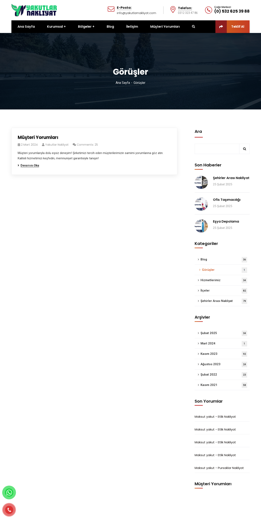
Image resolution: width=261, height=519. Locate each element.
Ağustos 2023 (224, 364)
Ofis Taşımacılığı (226, 199)
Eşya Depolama (226, 221)
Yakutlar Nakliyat (57, 145)
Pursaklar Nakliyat (231, 468)
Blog (224, 259)
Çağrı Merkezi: (222, 7)
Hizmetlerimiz (224, 280)
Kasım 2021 (224, 385)
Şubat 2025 (224, 333)
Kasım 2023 (224, 354)
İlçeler (224, 291)
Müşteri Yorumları (38, 137)
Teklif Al (229, 26)
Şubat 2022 (224, 375)
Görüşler (224, 270)
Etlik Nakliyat (227, 416)
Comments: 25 (87, 145)
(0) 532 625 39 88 (232, 11)
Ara (198, 131)
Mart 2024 (224, 343)
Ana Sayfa (123, 83)
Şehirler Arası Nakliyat (231, 178)
